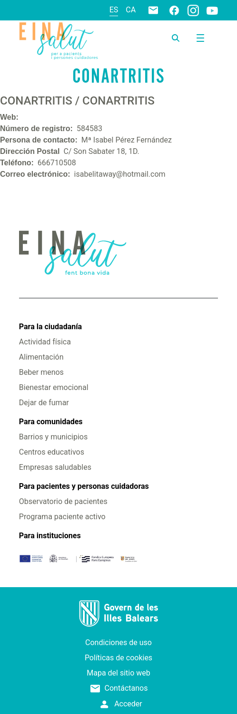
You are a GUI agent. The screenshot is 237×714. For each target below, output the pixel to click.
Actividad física (45, 341)
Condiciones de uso (118, 642)
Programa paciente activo (62, 516)
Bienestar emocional (54, 387)
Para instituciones (50, 535)
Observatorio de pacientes (63, 501)
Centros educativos (51, 452)
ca (131, 9)
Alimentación (41, 357)
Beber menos (41, 372)
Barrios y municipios (53, 436)
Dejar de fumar (44, 402)
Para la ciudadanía (50, 326)
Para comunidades (51, 421)
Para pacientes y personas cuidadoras (84, 486)
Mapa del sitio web (118, 672)
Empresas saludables (55, 467)
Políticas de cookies (118, 657)
